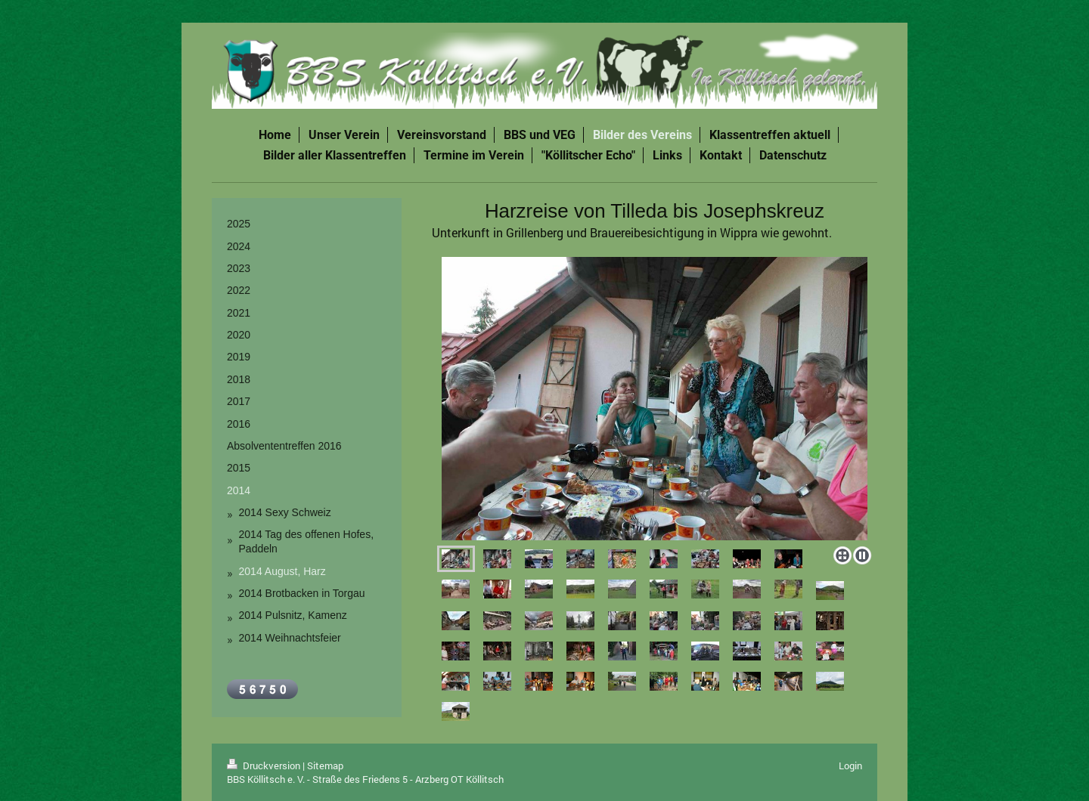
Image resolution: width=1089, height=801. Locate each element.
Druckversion (264, 765)
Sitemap (325, 765)
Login (850, 765)
